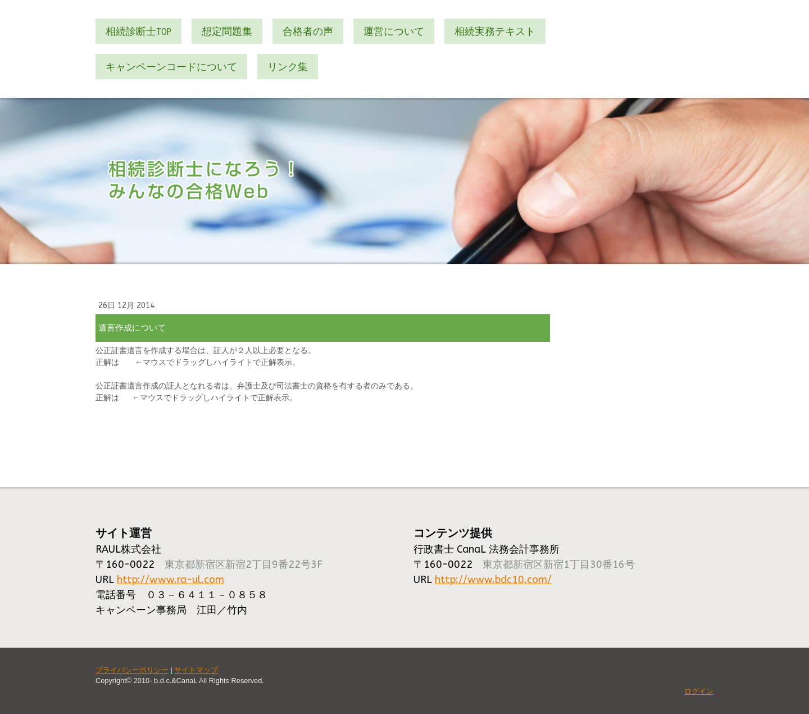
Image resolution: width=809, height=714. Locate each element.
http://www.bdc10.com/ (493, 579)
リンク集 (287, 66)
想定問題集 (227, 31)
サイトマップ (196, 670)
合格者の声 (308, 31)
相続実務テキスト (495, 31)
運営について (393, 31)
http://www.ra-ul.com (170, 579)
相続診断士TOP (138, 31)
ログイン (698, 691)
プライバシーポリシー (132, 670)
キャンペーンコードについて (171, 66)
